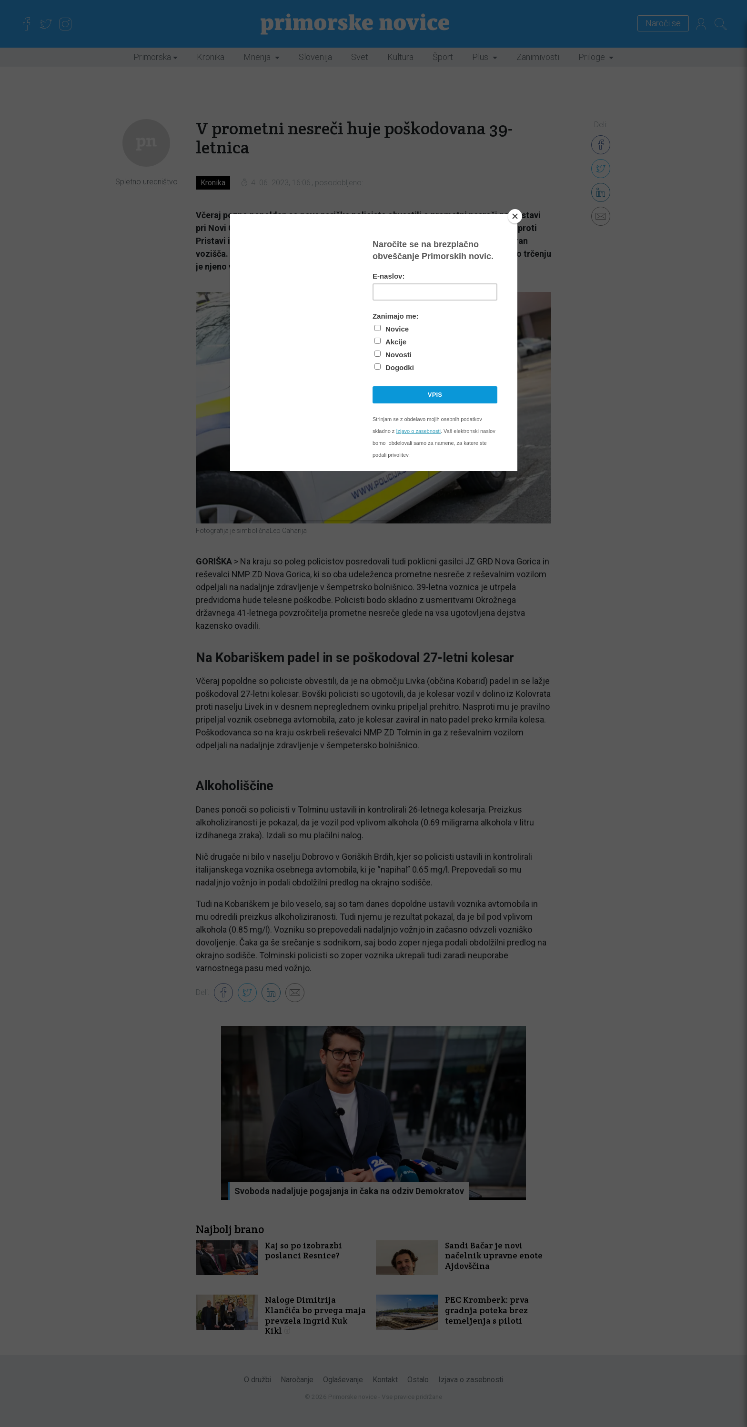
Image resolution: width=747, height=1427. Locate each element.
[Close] (515, 216)
